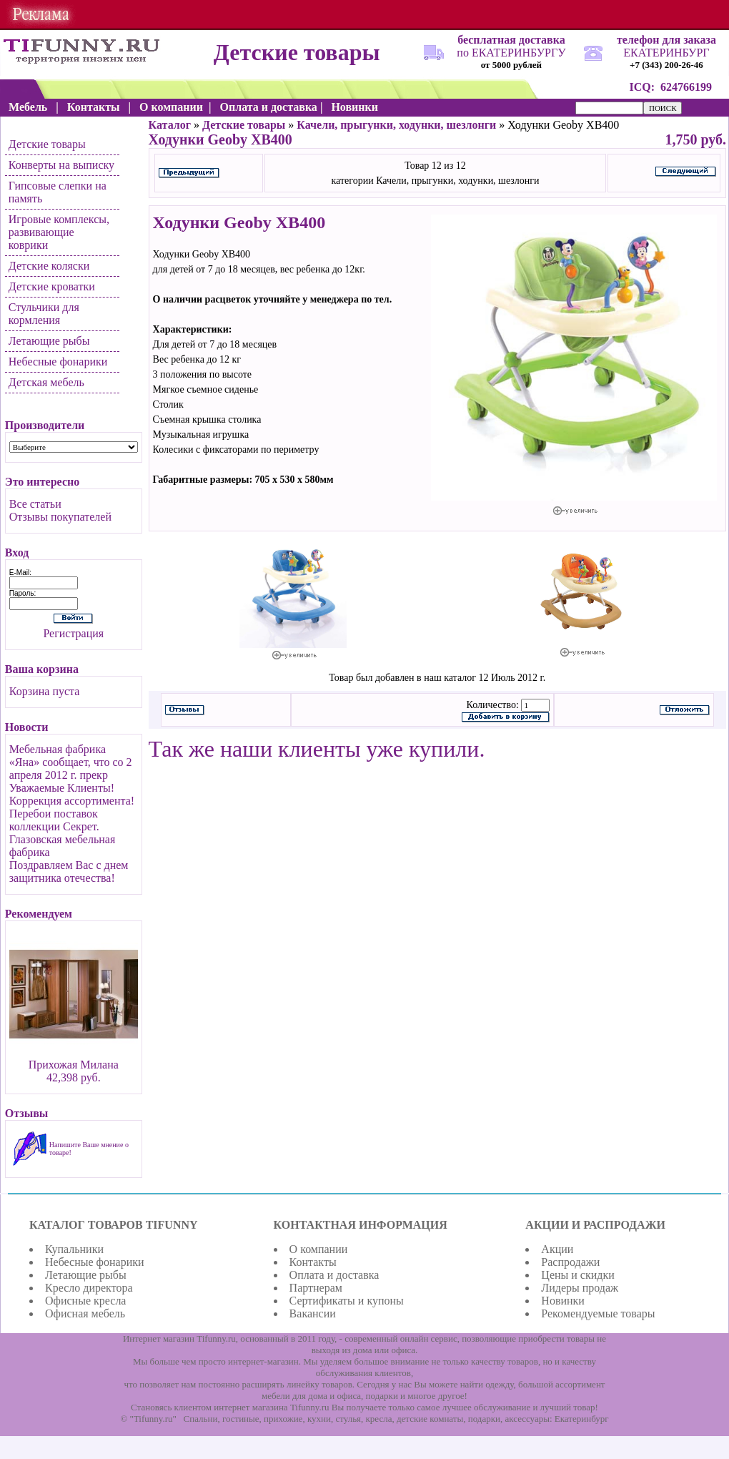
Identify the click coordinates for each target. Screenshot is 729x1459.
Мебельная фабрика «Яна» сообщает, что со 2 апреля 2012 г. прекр (70, 762)
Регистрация (73, 633)
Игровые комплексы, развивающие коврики (59, 232)
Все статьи (35, 504)
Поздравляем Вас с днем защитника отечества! (69, 871)
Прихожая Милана (74, 1064)
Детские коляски (49, 266)
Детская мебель (46, 382)
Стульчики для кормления (44, 313)
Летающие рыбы (49, 341)
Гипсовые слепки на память (57, 192)
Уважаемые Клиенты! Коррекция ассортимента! (71, 794)
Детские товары (47, 144)
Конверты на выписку (61, 165)
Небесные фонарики (58, 361)
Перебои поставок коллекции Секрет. (54, 819)
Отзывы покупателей (60, 517)
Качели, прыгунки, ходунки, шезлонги (396, 125)
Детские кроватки (52, 286)
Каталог (170, 125)
